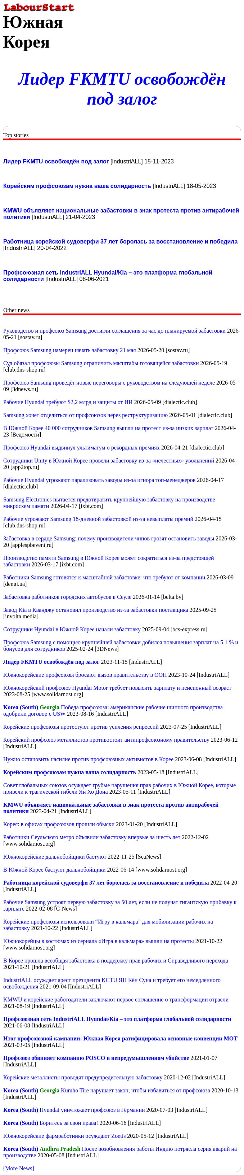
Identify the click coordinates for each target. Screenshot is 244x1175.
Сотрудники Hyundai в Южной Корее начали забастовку (72, 629)
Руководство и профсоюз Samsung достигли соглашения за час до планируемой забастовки (114, 331)
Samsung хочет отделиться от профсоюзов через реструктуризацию (85, 415)
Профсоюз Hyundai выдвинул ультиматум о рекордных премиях (81, 447)
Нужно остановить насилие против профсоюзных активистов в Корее (89, 759)
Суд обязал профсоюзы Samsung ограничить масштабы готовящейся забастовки (101, 363)
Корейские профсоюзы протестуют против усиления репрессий (81, 727)
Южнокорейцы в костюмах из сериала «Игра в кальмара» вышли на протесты (98, 941)
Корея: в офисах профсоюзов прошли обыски (59, 824)
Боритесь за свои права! (70, 1123)
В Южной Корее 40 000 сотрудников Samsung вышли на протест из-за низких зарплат (108, 428)
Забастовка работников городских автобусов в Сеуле (67, 597)
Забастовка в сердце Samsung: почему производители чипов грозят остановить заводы (108, 538)
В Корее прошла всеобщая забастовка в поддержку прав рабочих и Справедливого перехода (115, 960)
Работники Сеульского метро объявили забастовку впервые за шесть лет (91, 837)
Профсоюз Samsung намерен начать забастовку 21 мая (69, 350)
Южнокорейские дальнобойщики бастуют (54, 857)
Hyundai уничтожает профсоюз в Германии (92, 1110)
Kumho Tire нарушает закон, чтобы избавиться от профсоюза (135, 1090)
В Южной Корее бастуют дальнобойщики (54, 870)
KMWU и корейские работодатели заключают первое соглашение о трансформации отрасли (116, 999)
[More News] (18, 1168)
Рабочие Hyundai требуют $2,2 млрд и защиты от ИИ (68, 402)
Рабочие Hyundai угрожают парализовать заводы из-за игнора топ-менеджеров (99, 480)
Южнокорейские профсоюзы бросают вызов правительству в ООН (85, 675)
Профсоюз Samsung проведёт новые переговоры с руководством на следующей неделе (109, 383)
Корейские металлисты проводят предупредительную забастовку (83, 1077)
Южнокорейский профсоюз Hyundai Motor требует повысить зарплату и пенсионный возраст (117, 688)
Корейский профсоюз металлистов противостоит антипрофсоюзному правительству (107, 740)
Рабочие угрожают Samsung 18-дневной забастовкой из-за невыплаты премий (98, 519)
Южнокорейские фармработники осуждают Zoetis (65, 1136)
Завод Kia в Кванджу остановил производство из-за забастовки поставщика (95, 610)
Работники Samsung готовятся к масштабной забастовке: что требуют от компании (104, 577)
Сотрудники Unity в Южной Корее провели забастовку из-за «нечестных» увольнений (108, 460)
